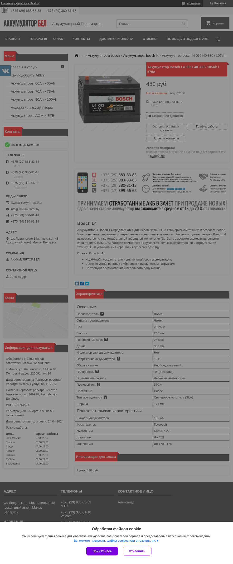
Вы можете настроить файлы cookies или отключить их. (115, 540)
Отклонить (137, 551)
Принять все (102, 551)
